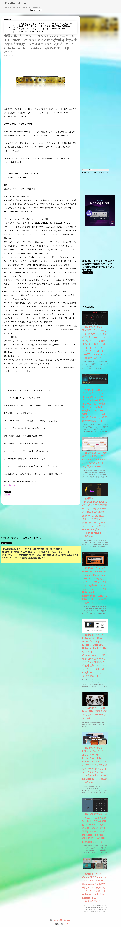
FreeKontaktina (15, 3)
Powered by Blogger (60, 920)
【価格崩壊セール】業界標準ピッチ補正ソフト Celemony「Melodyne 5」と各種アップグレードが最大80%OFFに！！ (94, 459)
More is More (10, 485)
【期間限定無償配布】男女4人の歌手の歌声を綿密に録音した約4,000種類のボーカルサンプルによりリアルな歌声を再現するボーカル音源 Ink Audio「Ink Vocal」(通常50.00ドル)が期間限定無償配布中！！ (94, 828)
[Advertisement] (41, 520)
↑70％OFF (14, 27)
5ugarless (67, 924)
